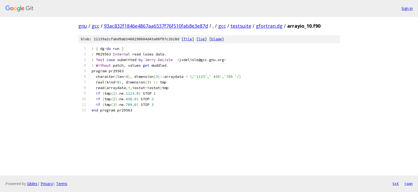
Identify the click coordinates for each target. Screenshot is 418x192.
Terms (61, 183)
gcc (95, 26)
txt (395, 183)
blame (216, 39)
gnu (82, 26)
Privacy (47, 183)
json (408, 183)
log (201, 39)
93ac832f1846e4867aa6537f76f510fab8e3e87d (156, 26)
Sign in (407, 8)
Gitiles (32, 183)
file (187, 39)
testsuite (241, 26)
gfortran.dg (269, 26)
